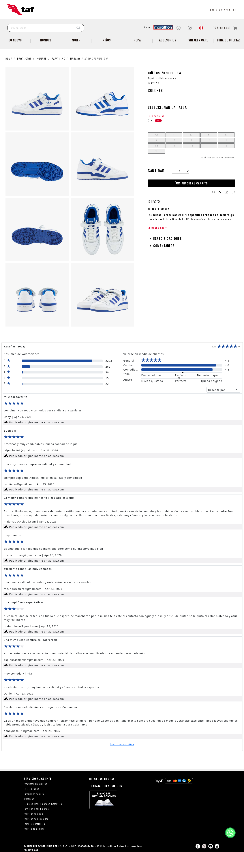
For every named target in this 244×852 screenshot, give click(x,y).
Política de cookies (34, 828)
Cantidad (156, 170)
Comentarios (163, 245)
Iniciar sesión (216, 9)
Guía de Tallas (31, 788)
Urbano (75, 58)
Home (8, 58)
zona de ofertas (229, 40)
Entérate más (157, 228)
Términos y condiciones (36, 808)
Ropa (137, 40)
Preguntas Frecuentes (35, 783)
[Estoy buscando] (40, 28)
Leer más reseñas (122, 744)
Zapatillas (58, 58)
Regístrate (231, 9)
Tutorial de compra (34, 794)
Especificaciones (167, 238)
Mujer (76, 40)
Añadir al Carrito (191, 183)
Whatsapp (29, 798)
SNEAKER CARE (198, 40)
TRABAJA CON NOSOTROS (105, 786)
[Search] (78, 27)
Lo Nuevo (15, 40)
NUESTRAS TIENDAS (102, 779)
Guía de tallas (156, 116)
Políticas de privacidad (36, 818)
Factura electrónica (34, 823)
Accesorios (167, 40)
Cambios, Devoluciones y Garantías (43, 803)
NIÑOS (107, 40)
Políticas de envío (33, 813)
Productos (24, 58)
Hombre (45, 40)
